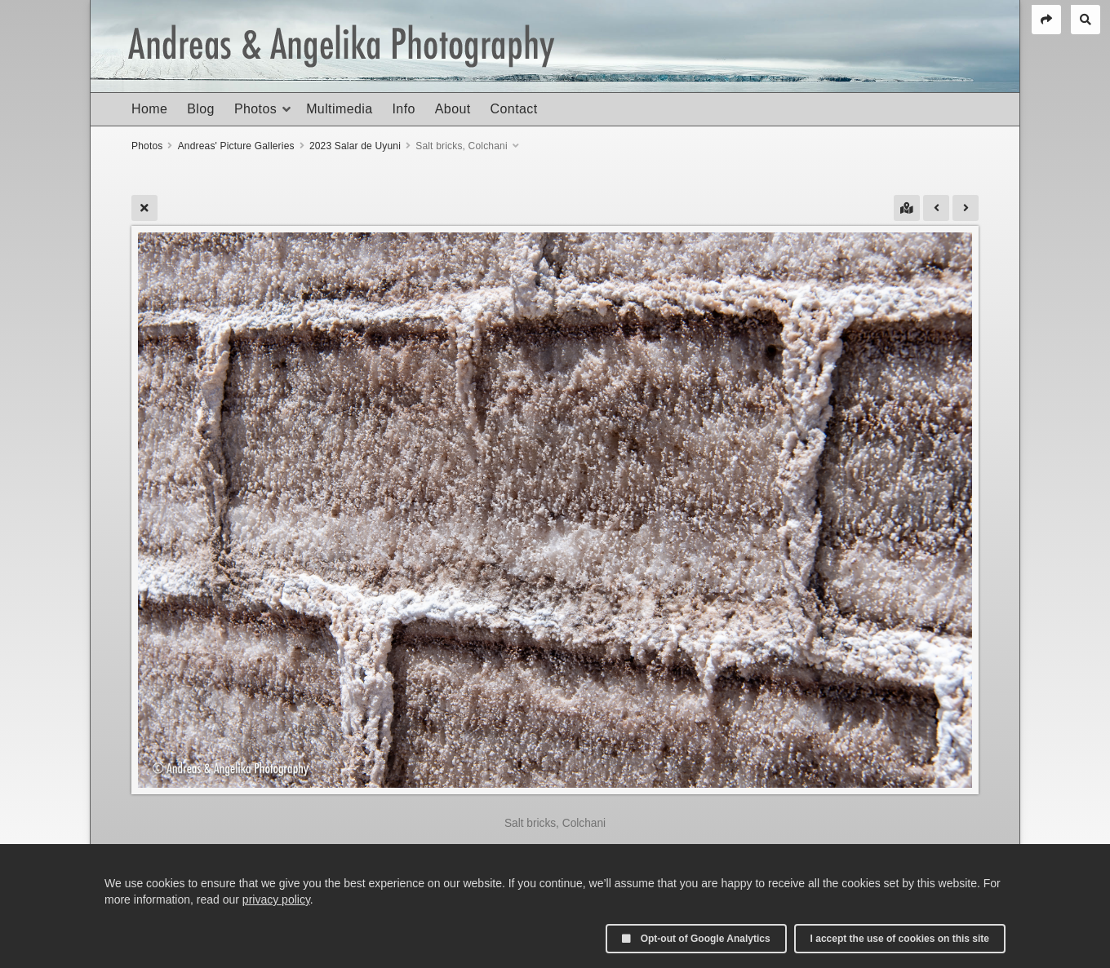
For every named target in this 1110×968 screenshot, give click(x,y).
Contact (514, 109)
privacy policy (276, 899)
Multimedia (339, 109)
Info (403, 109)
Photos (255, 109)
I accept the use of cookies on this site (899, 938)
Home (149, 109)
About (453, 109)
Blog (201, 109)
